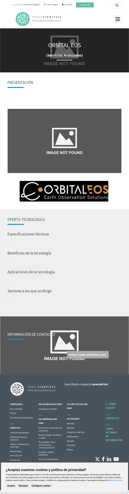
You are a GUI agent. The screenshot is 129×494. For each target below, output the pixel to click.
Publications (72, 436)
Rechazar (23, 485)
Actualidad (73, 418)
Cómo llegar (52, 4)
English (36, 4)
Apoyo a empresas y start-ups (20, 445)
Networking (15, 451)
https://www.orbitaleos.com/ (87, 354)
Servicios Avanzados (48, 459)
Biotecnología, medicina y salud (50, 436)
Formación (15, 460)
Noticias (70, 423)
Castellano (18, 4)
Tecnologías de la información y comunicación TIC (47, 445)
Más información (115, 480)
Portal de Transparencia (21, 417)
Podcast (71, 445)
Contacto (85, 4)
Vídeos (70, 449)
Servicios (15, 427)
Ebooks (70, 440)
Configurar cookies (41, 485)
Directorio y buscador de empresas (50, 429)
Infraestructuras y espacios (18, 438)
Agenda (70, 427)
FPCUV (13, 413)
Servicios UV (16, 455)
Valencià (28, 4)
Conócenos (16, 404)
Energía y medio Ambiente (46, 453)
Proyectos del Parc (76, 432)
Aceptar (11, 485)
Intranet (68, 4)
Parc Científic (16, 408)
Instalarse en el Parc (50, 404)
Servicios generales (19, 432)
